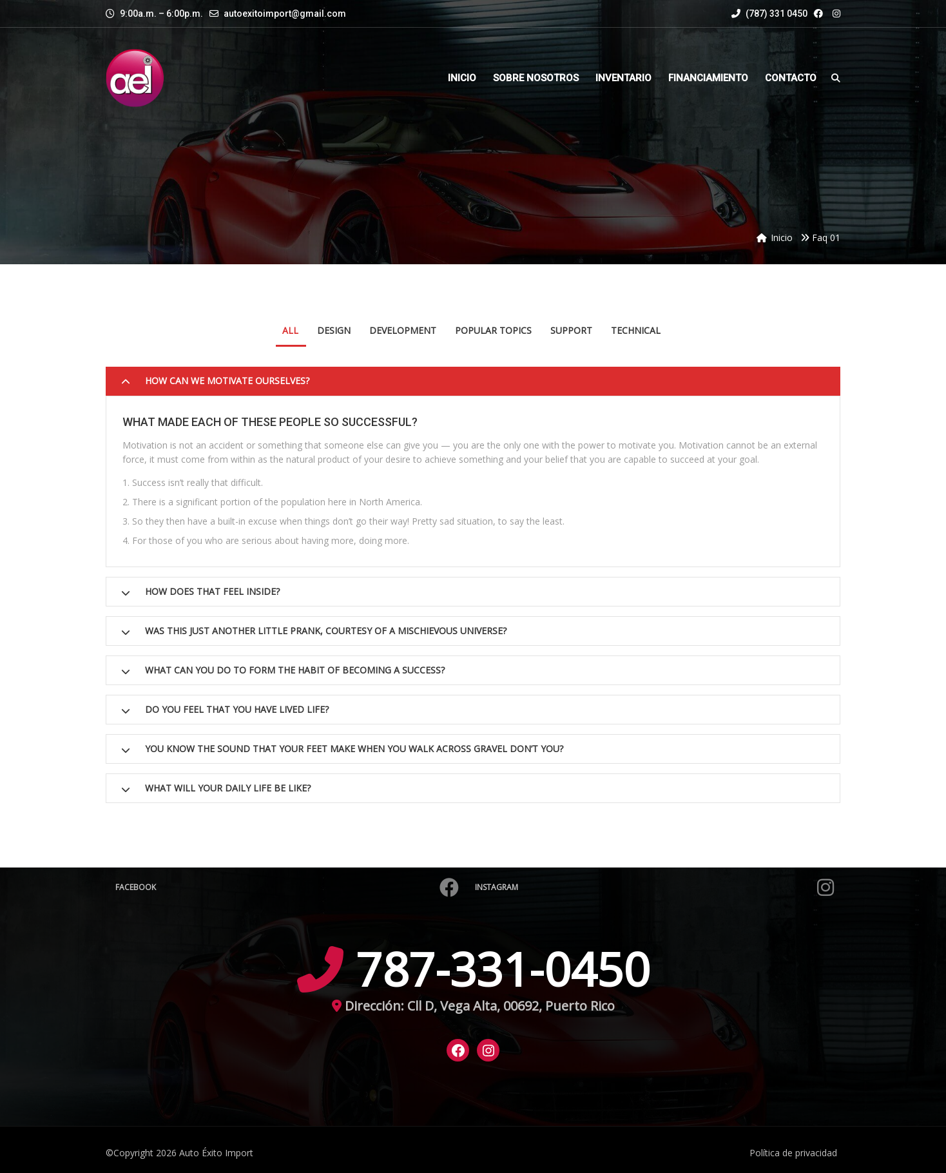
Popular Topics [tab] (493, 330)
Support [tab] (571, 330)
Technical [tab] (636, 330)
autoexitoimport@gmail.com (285, 13)
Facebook (287, 887)
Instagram (654, 887)
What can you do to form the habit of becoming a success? (295, 670)
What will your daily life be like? (228, 788)
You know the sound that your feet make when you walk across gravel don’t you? (354, 748)
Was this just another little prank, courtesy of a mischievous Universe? (326, 631)
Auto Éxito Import (216, 1153)
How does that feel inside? (212, 591)
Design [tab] (334, 330)
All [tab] (290, 330)
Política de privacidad (793, 1153)
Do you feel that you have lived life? (237, 709)
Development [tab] (402, 330)
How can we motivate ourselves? (227, 380)
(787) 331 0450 (769, 13)
